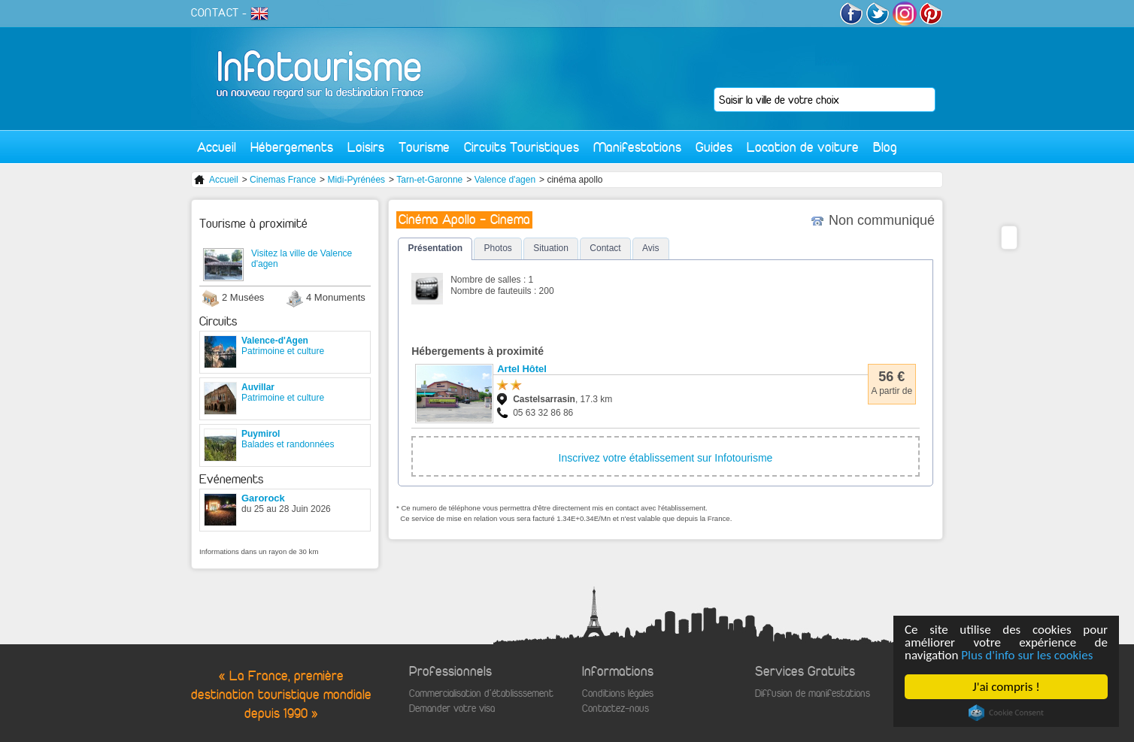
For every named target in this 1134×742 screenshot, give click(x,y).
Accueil (216, 147)
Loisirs (365, 147)
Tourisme (424, 147)
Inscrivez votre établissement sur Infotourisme (666, 458)
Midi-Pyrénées (356, 179)
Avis (650, 248)
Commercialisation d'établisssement (481, 693)
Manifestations (637, 147)
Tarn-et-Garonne (429, 179)
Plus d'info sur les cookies (1027, 655)
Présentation (435, 248)
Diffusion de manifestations (812, 693)
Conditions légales (617, 693)
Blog (885, 147)
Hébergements (291, 147)
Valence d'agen (505, 179)
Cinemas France (283, 179)
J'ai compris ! (1006, 687)
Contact (605, 248)
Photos (497, 248)
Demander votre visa (452, 708)
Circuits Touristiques (521, 147)
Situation (551, 248)
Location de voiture (803, 147)
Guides (714, 147)
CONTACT (215, 13)
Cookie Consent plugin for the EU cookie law (1006, 712)
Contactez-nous (615, 708)
